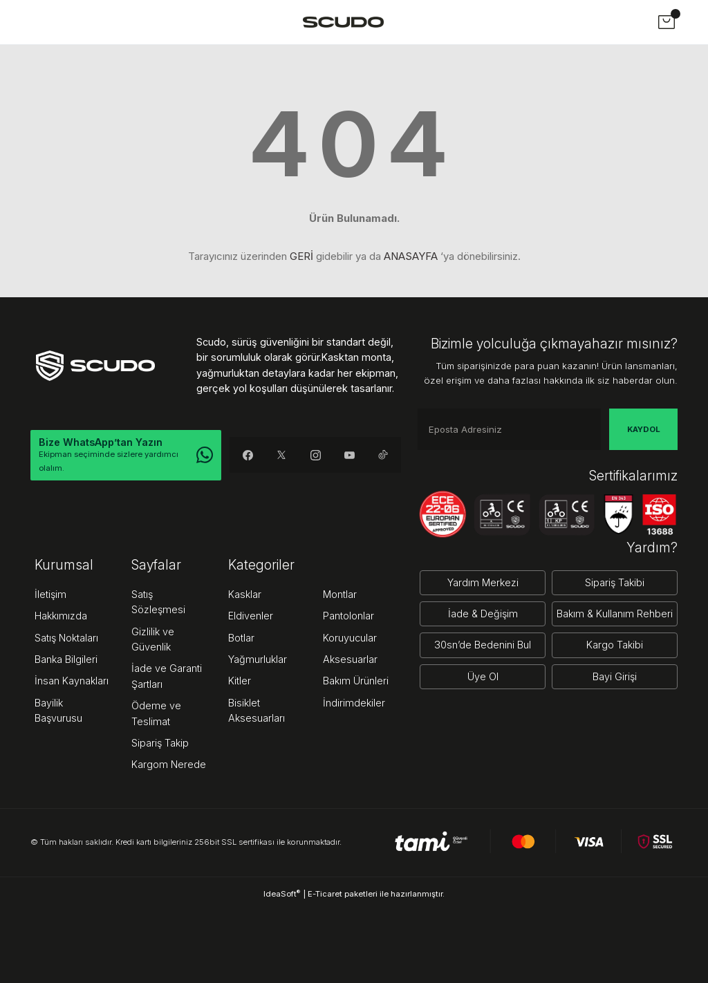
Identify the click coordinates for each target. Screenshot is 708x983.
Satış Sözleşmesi (158, 601)
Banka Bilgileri (66, 659)
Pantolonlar (348, 615)
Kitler (239, 680)
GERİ (301, 256)
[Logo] (343, 22)
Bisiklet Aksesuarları (256, 710)
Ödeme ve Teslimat (156, 713)
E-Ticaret (325, 894)
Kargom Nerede (168, 764)
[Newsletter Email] (509, 429)
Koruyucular (350, 638)
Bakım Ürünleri (356, 680)
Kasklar (244, 594)
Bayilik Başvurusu (58, 710)
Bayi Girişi (615, 676)
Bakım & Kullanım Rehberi (615, 613)
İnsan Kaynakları (72, 680)
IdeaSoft (281, 893)
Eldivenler (250, 615)
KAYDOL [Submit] (643, 429)
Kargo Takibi (614, 644)
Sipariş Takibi (614, 582)
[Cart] (666, 22)
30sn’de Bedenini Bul (482, 644)
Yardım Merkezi (483, 582)
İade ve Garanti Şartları (166, 675)
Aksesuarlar (350, 659)
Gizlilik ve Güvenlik (152, 639)
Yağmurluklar (257, 659)
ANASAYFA (411, 256)
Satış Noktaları (66, 638)
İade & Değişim (483, 613)
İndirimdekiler (354, 703)
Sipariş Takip (160, 743)
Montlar (340, 594)
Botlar (241, 638)
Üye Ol (483, 676)
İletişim (50, 594)
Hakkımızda (61, 615)
